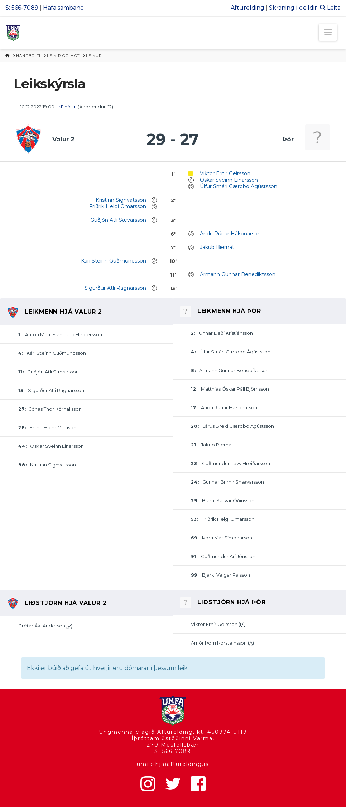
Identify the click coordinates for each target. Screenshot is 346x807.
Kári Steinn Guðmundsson (113, 261)
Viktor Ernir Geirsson (225, 173)
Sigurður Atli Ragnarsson (115, 288)
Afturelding (247, 7)
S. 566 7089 (172, 751)
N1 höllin (67, 106)
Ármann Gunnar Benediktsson (237, 274)
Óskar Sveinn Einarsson (229, 180)
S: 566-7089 (21, 7)
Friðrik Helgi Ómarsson (117, 206)
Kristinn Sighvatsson (121, 200)
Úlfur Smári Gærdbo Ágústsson (238, 186)
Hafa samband (63, 7)
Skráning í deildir (293, 7)
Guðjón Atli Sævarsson (118, 220)
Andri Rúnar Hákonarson (230, 233)
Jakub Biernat (217, 247)
